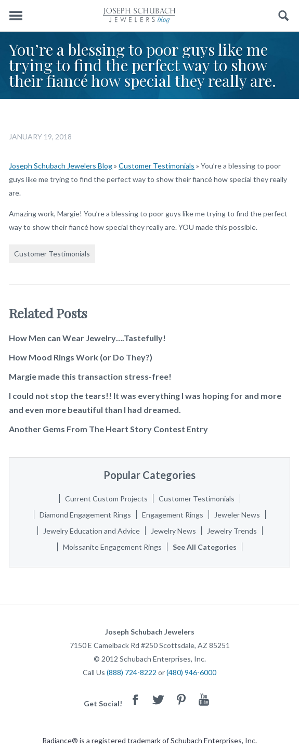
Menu (15, 15)
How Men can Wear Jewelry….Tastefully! (87, 338)
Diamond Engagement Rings (85, 514)
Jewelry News (173, 530)
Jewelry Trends (232, 530)
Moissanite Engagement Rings (112, 546)
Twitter (158, 699)
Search (283, 15)
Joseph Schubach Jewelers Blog (60, 165)
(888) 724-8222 (132, 672)
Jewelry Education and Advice (91, 530)
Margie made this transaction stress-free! (90, 376)
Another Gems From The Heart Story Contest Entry (108, 429)
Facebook (135, 699)
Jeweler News (237, 514)
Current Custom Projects (106, 498)
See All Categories (205, 546)
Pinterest (181, 699)
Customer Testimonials (156, 165)
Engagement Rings (172, 514)
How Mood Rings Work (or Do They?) (80, 357)
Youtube (203, 699)
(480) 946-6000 (191, 672)
